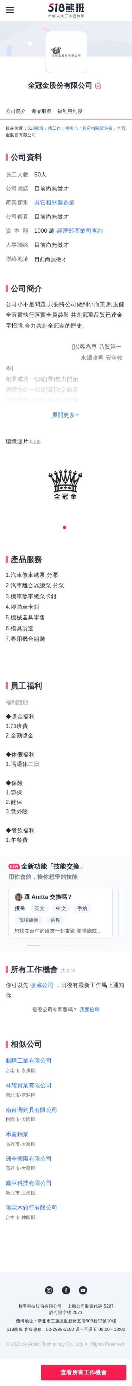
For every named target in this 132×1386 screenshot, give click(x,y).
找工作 (54, 128)
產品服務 (42, 111)
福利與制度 (70, 111)
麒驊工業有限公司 (29, 1061)
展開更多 (63, 415)
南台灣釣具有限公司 (32, 1110)
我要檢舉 (90, 1009)
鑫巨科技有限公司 (29, 1183)
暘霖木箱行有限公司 (32, 1208)
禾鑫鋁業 (17, 1134)
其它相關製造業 (97, 128)
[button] (33, 945)
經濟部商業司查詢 (80, 231)
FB (66, 1290)
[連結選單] (10, 10)
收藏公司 (42, 985)
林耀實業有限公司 (29, 1085)
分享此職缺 (27, 1372)
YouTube (83, 1290)
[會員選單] (122, 10)
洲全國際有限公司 (29, 1159)
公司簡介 (16, 111)
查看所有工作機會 (84, 1372)
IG (49, 1290)
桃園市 (71, 128)
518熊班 (35, 128)
